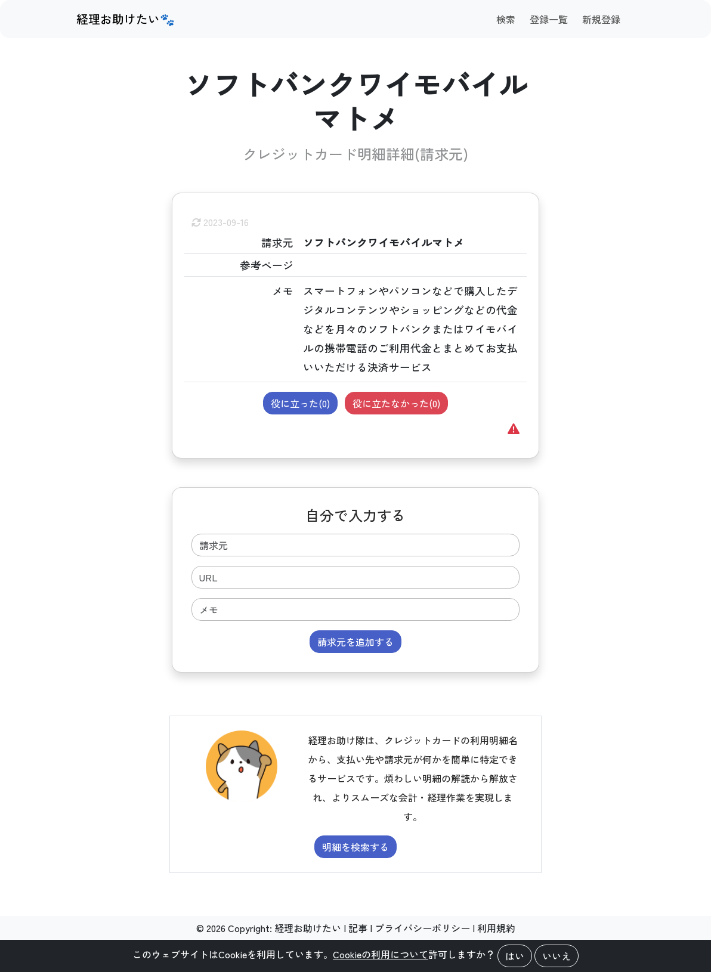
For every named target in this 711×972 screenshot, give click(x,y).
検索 (505, 19)
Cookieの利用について (380, 954)
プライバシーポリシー (422, 928)
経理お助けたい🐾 (125, 18)
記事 (357, 928)
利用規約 (496, 928)
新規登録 (601, 19)
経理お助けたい (307, 928)
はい (514, 956)
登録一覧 (549, 19)
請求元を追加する (355, 641)
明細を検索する (355, 847)
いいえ (556, 956)
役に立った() (300, 403)
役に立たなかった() (396, 403)
